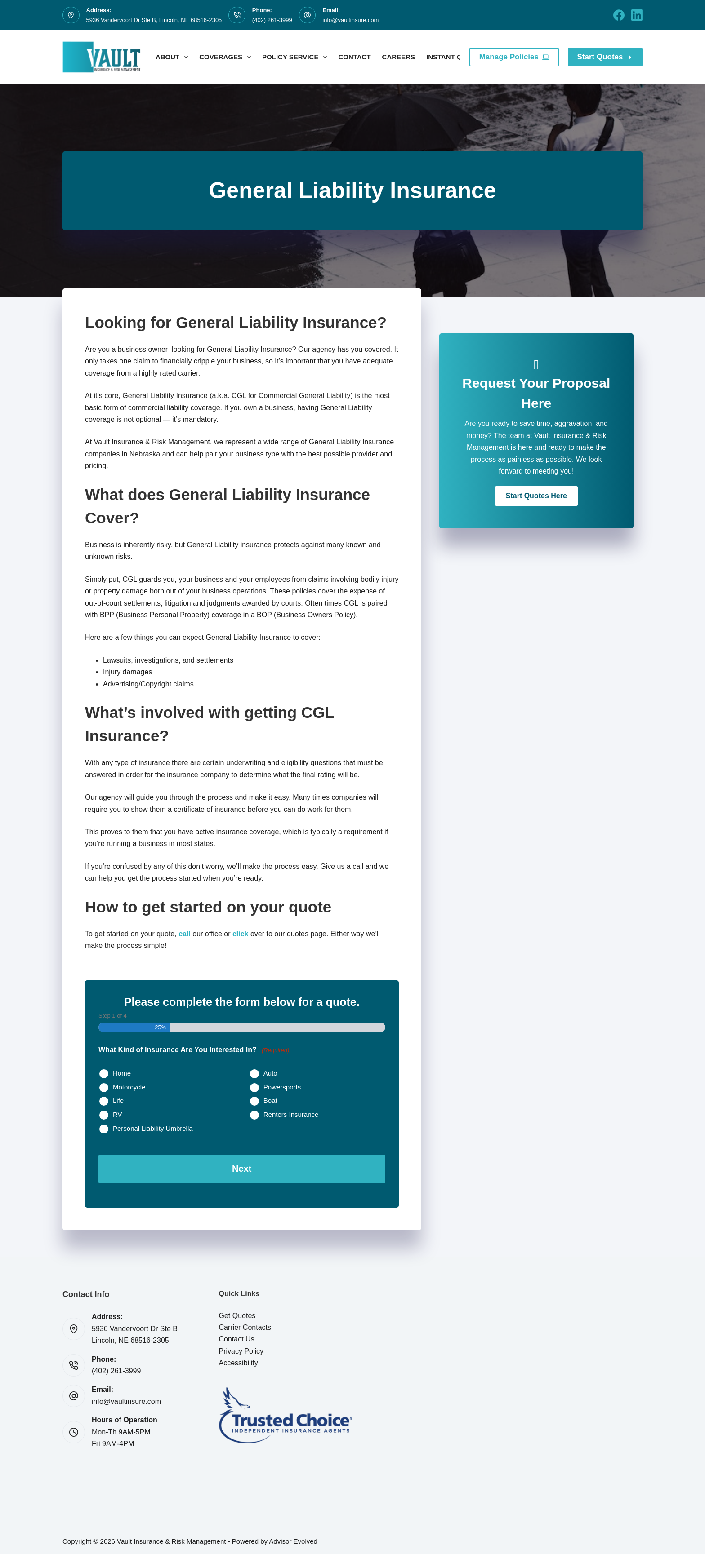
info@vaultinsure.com (350, 20)
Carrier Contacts (245, 1324)
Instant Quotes (461, 57)
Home (122, 1073)
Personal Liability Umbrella (153, 1128)
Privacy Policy (241, 1348)
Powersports (282, 1087)
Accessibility (238, 1360)
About (174, 57)
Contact (354, 57)
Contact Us (236, 1336)
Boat (270, 1100)
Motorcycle (129, 1087)
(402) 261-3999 (272, 20)
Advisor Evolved (293, 1538)
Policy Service (296, 57)
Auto (270, 1073)
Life (118, 1100)
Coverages (226, 57)
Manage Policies (514, 57)
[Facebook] (619, 15)
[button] (536, 496)
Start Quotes (605, 57)
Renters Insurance (291, 1114)
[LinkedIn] (637, 15)
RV (117, 1114)
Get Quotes (237, 1312)
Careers (398, 57)
